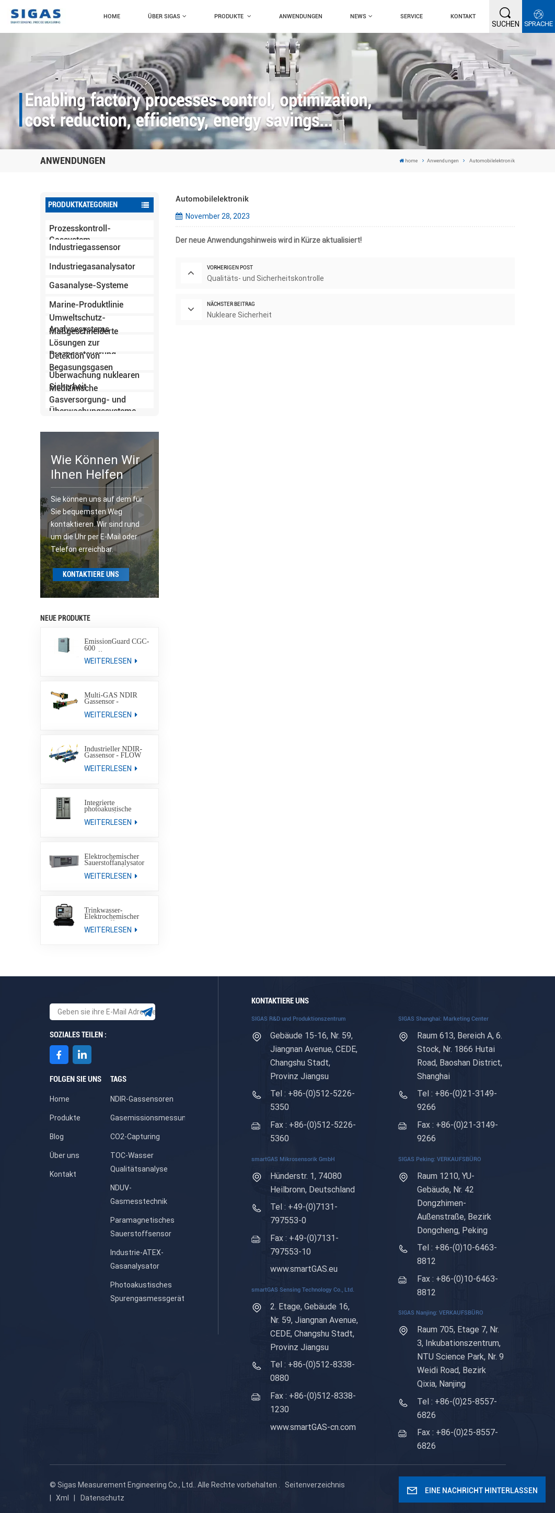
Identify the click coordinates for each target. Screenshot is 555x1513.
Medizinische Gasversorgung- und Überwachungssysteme (92, 400)
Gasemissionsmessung (150, 1118)
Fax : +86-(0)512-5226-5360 (313, 1131)
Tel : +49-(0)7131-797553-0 (304, 1213)
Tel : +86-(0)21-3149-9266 (457, 1100)
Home (60, 1099)
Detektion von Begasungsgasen (81, 362)
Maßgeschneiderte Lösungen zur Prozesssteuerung (83, 343)
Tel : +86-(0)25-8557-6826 (457, 1408)
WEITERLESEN (110, 661)
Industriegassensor (85, 247)
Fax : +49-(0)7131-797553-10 (304, 1245)
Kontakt (463, 16)
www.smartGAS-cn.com (313, 1427)
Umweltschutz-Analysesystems (79, 324)
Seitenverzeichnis (315, 1485)
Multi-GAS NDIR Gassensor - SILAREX (110, 698)
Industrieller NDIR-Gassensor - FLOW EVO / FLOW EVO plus (113, 752)
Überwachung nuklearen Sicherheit (94, 381)
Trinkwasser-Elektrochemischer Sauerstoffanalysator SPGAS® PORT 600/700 (114, 913)
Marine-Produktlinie (86, 305)
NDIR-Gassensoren (142, 1099)
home (111, 16)
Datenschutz (102, 1498)
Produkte (229, 16)
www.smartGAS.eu (304, 1269)
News (358, 16)
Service (411, 16)
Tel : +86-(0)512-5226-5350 (312, 1100)
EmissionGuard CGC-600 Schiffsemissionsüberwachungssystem (117, 645)
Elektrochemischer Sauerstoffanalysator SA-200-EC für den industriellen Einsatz (114, 860)
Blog (57, 1136)
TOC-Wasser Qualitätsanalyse (139, 1162)
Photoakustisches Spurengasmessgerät (147, 1292)
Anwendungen (300, 16)
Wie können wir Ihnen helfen (95, 467)
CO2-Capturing (135, 1136)
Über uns (64, 1155)
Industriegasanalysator (92, 266)
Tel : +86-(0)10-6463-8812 (457, 1254)
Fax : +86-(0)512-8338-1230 (313, 1402)
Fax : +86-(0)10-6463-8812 (457, 1285)
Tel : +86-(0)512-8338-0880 (312, 1371)
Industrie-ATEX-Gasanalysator (137, 1259)
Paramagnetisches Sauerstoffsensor (142, 1227)
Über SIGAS (164, 16)
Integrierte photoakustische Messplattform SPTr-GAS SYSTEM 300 (115, 806)
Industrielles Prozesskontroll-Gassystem (80, 228)
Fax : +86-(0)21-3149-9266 (457, 1131)
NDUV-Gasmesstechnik (138, 1194)
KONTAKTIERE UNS (91, 574)
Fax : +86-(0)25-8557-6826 (457, 1439)
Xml (62, 1498)
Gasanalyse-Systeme (88, 285)
